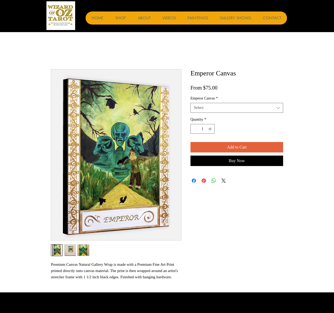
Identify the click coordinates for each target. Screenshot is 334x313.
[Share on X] (223, 181)
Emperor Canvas (204, 98)
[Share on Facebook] (194, 181)
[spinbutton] (202, 128)
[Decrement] (194, 128)
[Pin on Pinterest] (204, 181)
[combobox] (236, 108)
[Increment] (210, 128)
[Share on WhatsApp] (214, 181)
